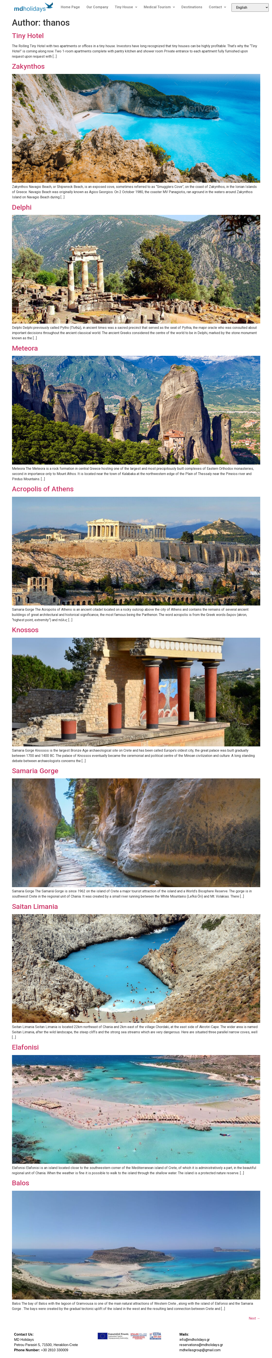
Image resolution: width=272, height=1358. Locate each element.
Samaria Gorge (35, 771)
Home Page (70, 7)
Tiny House (126, 7)
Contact (217, 7)
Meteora (25, 348)
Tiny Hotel (28, 36)
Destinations (191, 7)
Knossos (25, 630)
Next (254, 1318)
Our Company (97, 7)
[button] (126, 7)
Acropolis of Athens (43, 489)
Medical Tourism (159, 7)
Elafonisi (25, 1047)
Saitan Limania (35, 906)
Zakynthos (28, 66)
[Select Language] (250, 7)
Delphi (22, 207)
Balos (20, 1183)
